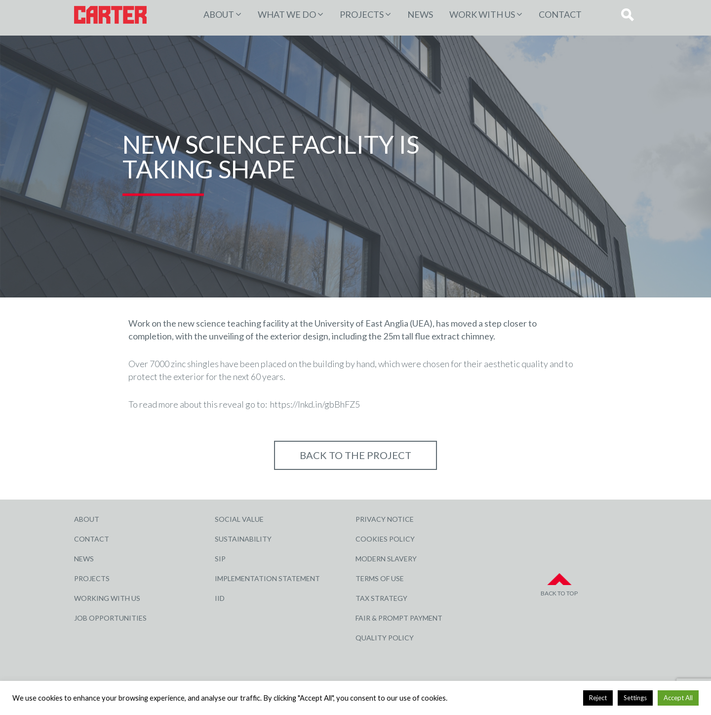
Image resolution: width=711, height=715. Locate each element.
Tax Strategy (381, 598)
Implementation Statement (267, 578)
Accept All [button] (678, 698)
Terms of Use (380, 578)
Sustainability (243, 539)
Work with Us (482, 14)
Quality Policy (385, 637)
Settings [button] (635, 698)
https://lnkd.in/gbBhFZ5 (315, 404)
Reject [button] (598, 698)
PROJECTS (362, 14)
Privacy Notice (385, 519)
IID (220, 598)
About (218, 14)
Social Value (239, 519)
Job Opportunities (110, 618)
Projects (92, 578)
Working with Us (107, 598)
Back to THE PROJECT (355, 455)
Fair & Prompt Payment (399, 618)
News (420, 14)
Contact (560, 14)
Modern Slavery (386, 558)
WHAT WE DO (287, 14)
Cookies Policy (385, 539)
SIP (220, 558)
